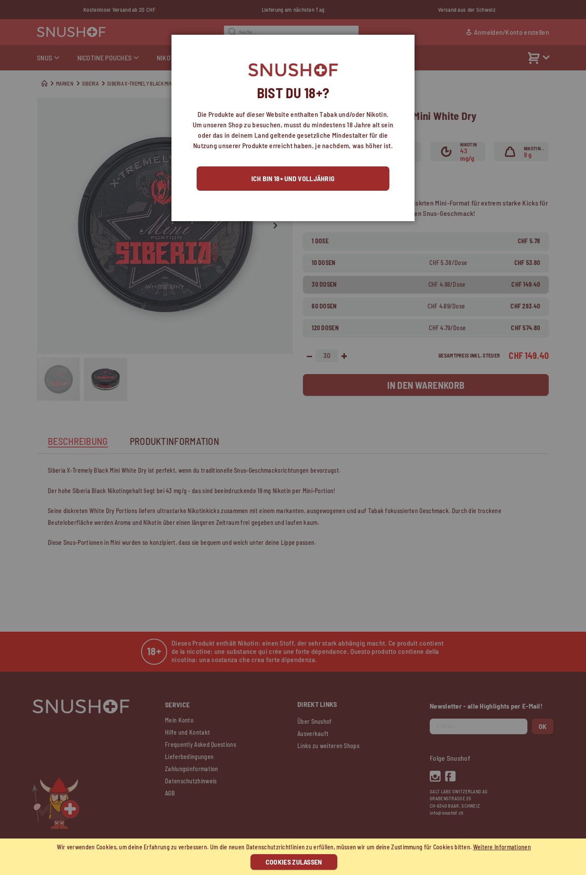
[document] (294, 857)
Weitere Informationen (502, 847)
